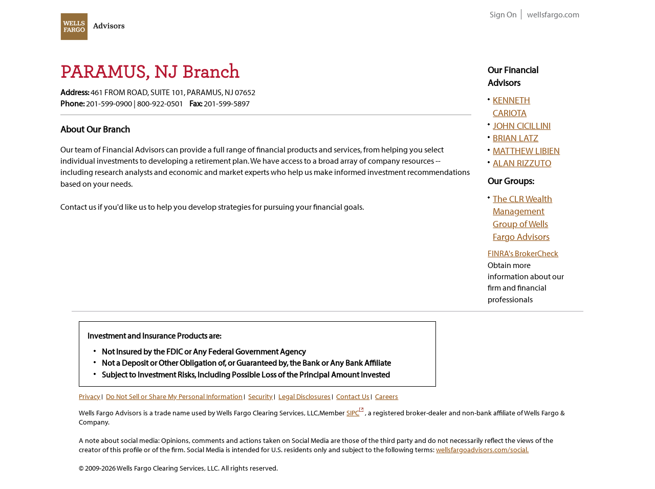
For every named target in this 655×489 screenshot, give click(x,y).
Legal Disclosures (304, 396)
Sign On (503, 14)
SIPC (354, 412)
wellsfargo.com (553, 14)
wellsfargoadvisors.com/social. (482, 449)
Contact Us (352, 396)
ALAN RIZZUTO (522, 162)
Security (260, 396)
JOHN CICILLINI (522, 125)
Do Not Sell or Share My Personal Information (174, 396)
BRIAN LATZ (515, 137)
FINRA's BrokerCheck (523, 253)
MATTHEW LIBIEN (526, 150)
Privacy (89, 396)
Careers (386, 396)
